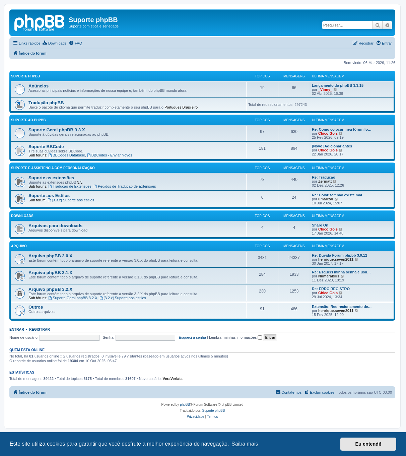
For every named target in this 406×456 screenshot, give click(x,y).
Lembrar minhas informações (235, 337)
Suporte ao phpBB (28, 120)
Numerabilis (328, 276)
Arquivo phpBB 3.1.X (50, 272)
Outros (35, 307)
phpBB (185, 404)
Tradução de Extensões (69, 186)
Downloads (22, 216)
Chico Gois (328, 133)
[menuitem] (54, 43)
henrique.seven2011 (335, 259)
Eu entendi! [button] (368, 444)
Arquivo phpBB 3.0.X (50, 255)
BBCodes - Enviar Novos (109, 155)
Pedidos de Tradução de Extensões (124, 186)
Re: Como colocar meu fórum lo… (341, 129)
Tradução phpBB (46, 102)
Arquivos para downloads (55, 225)
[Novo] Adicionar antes (332, 146)
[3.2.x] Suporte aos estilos (122, 298)
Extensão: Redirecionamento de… (342, 307)
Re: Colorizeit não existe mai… (339, 195)
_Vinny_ (325, 89)
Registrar (39, 329)
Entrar (16, 329)
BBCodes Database (66, 155)
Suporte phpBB (25, 76)
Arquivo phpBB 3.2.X (50, 289)
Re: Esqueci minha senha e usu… (341, 272)
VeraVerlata (173, 379)
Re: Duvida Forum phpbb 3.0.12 (339, 255)
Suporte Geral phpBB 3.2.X (72, 298)
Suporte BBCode (46, 146)
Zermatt (325, 181)
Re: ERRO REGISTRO (331, 289)
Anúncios (38, 85)
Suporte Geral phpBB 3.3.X (56, 129)
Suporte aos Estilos (49, 195)
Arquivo (19, 246)
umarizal (325, 199)
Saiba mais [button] (244, 444)
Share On (320, 225)
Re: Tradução (323, 177)
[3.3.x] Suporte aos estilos (71, 200)
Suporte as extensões (51, 177)
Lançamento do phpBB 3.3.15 (337, 85)
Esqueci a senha (192, 337)
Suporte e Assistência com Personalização (53, 168)
